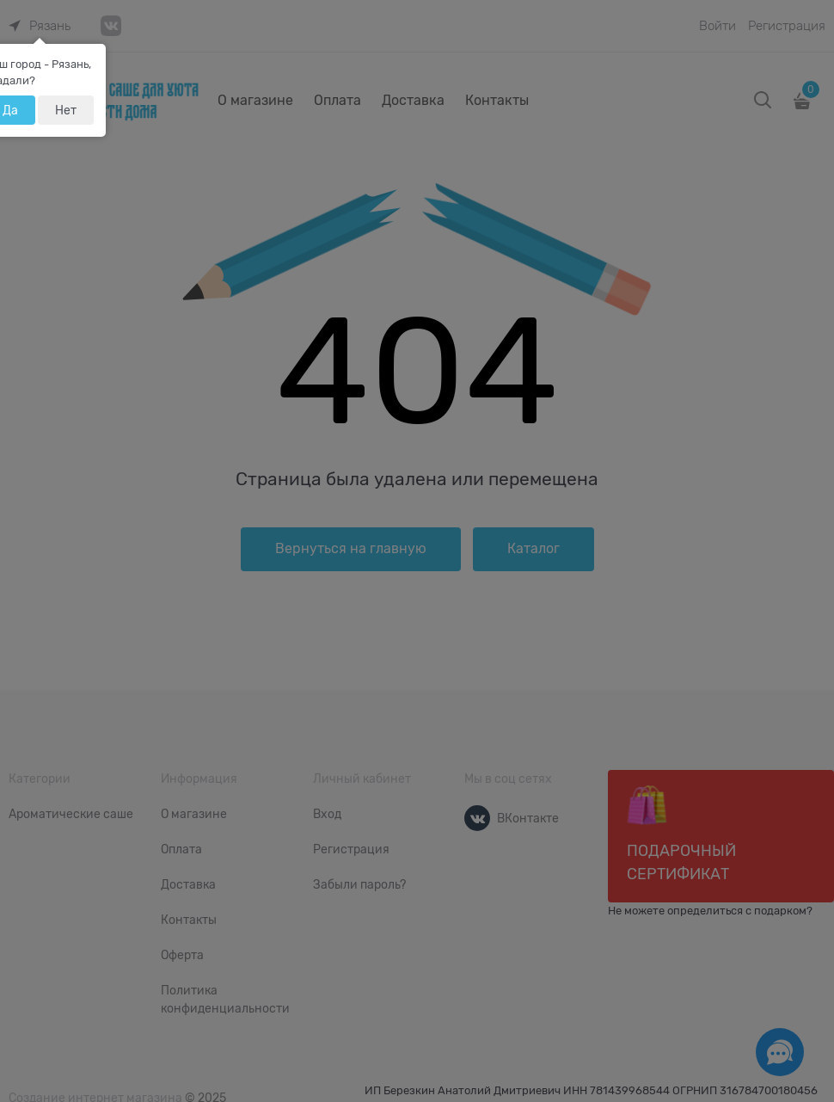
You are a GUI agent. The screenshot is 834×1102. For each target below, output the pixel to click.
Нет (66, 110)
